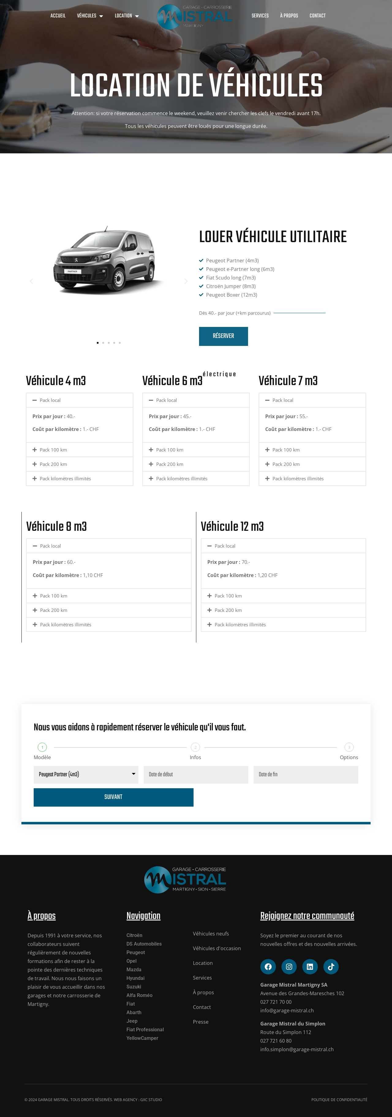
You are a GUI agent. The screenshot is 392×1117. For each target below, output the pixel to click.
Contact (318, 16)
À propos (289, 16)
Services (260, 16)
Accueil (58, 16)
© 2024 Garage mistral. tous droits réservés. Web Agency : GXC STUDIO (93, 1099)
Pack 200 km (53, 464)
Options (349, 757)
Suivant (113, 797)
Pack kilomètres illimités (65, 478)
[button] (31, 281)
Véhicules (90, 16)
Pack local (50, 400)
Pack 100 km (53, 450)
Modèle (42, 757)
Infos (195, 757)
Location (127, 16)
